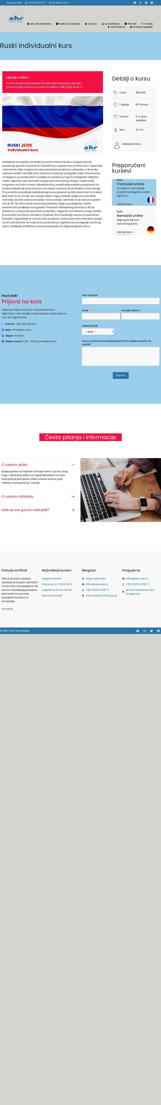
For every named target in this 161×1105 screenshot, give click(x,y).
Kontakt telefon (131, 310)
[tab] (38, 464)
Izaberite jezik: (90, 325)
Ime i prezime (90, 295)
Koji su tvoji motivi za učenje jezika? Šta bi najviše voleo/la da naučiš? (116, 342)
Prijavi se (120, 375)
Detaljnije (7, 609)
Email (86, 310)
